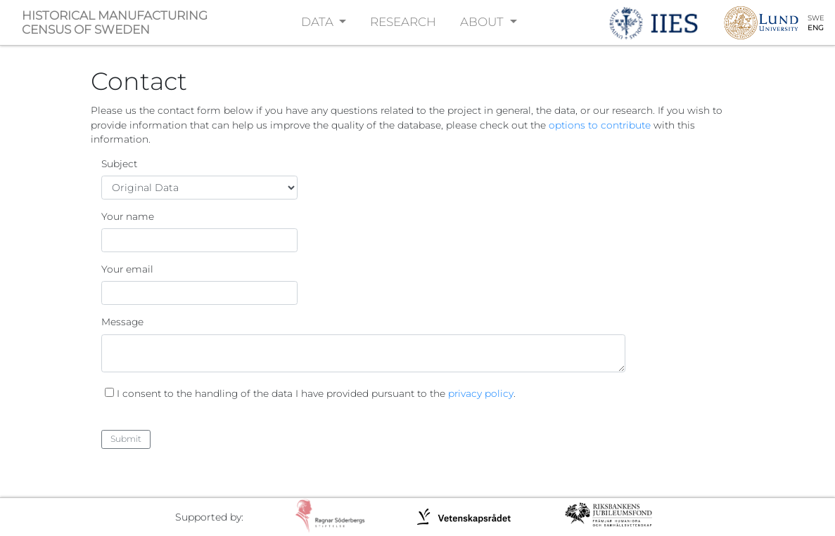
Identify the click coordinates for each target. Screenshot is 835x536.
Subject (119, 163)
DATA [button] (318, 22)
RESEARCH (403, 22)
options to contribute (600, 125)
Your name (127, 216)
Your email (127, 269)
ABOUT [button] (483, 22)
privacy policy (481, 393)
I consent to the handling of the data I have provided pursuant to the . (316, 393)
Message (122, 321)
